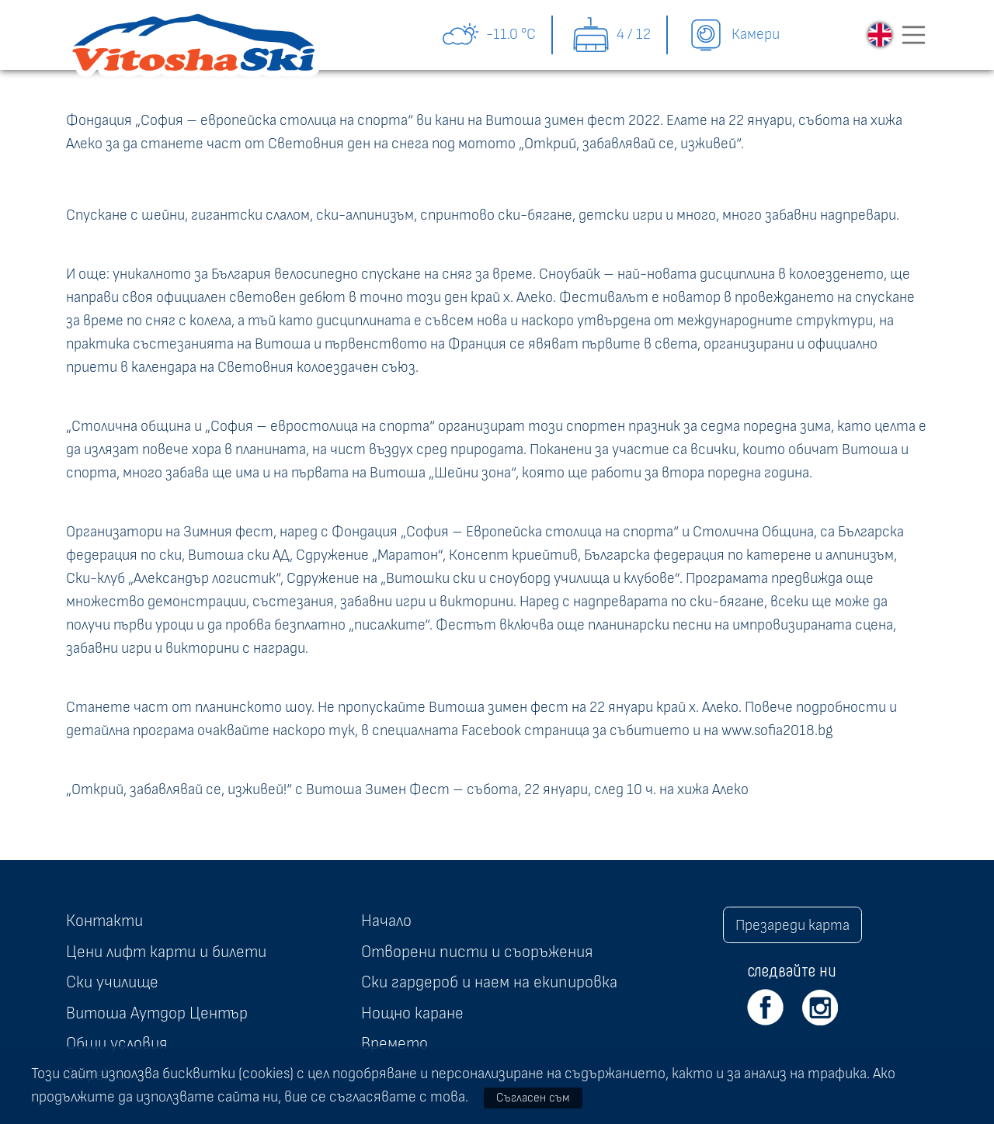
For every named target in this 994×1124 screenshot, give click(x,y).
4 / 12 (611, 35)
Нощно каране (412, 1013)
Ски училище (112, 981)
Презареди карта (792, 925)
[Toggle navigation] (914, 35)
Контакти (104, 920)
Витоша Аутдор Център (157, 1013)
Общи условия (116, 1043)
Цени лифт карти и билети (166, 951)
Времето (394, 1043)
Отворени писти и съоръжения (477, 951)
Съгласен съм (533, 1097)
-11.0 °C (488, 35)
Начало (386, 920)
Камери (733, 35)
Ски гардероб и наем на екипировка (489, 981)
